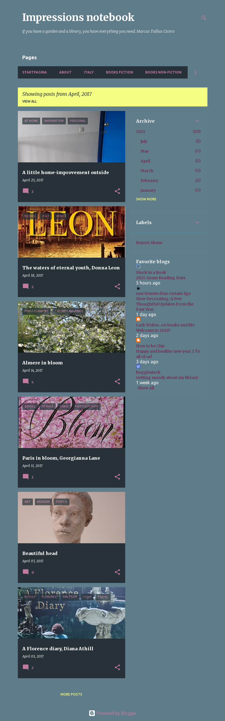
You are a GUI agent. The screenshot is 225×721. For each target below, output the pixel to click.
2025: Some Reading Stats (160, 277)
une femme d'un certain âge (163, 293)
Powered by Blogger (113, 713)
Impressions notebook (78, 17)
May (145, 151)
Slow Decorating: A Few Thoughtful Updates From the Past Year (164, 304)
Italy (89, 72)
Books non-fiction (163, 72)
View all (29, 101)
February (149, 180)
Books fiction (119, 72)
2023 (140, 131)
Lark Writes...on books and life (165, 325)
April (145, 160)
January (148, 190)
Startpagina (34, 72)
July (144, 141)
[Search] (204, 18)
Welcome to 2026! (153, 330)
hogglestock (148, 372)
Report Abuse (149, 242)
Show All (145, 387)
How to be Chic (150, 345)
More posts (71, 694)
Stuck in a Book (151, 272)
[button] (117, 191)
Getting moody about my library (167, 377)
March (147, 170)
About (65, 72)
